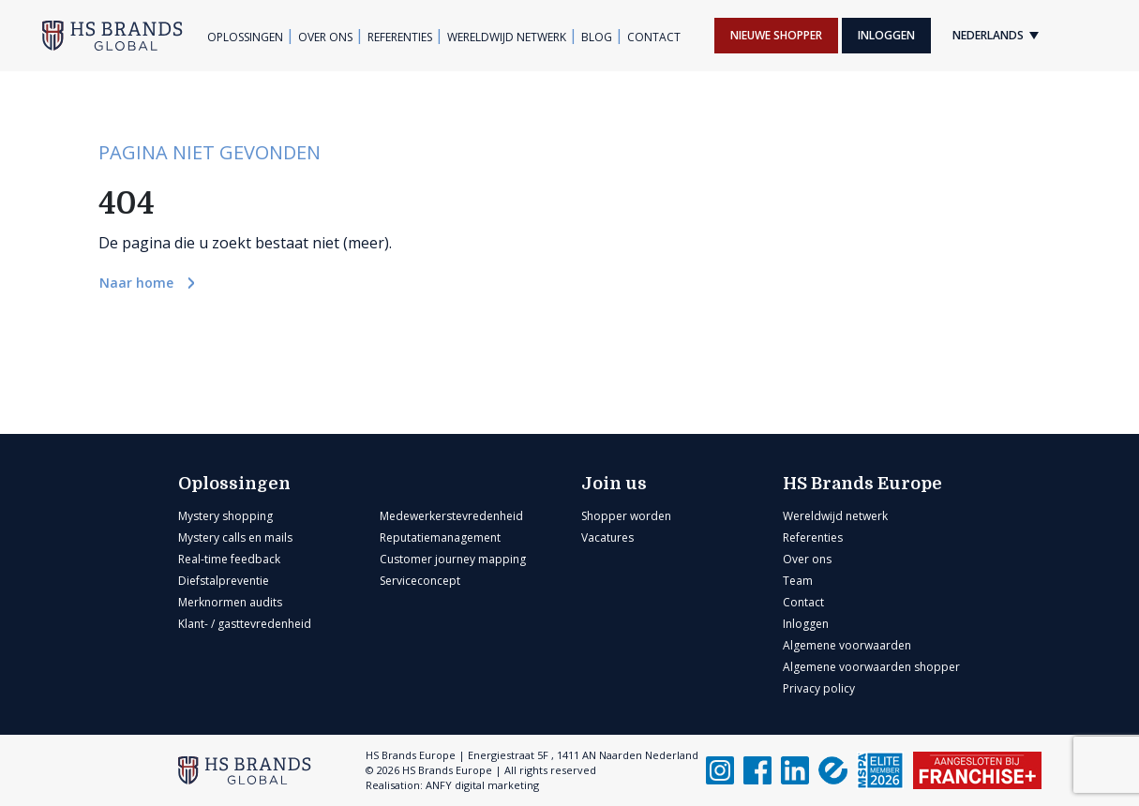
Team (798, 581)
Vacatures (607, 537)
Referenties (399, 37)
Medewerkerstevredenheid (451, 516)
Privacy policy (819, 688)
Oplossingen (245, 37)
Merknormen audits (230, 602)
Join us (614, 483)
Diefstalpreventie (223, 581)
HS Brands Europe (862, 483)
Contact (654, 37)
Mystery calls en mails (235, 537)
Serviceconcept (420, 581)
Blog (596, 37)
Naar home (138, 282)
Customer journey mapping (453, 559)
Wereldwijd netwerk (506, 37)
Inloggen (886, 35)
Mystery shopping (225, 516)
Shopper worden (626, 516)
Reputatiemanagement (440, 537)
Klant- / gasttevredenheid (244, 624)
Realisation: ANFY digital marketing (452, 785)
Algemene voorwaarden (847, 645)
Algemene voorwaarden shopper (871, 667)
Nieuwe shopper (776, 35)
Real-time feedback (229, 559)
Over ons (325, 37)
